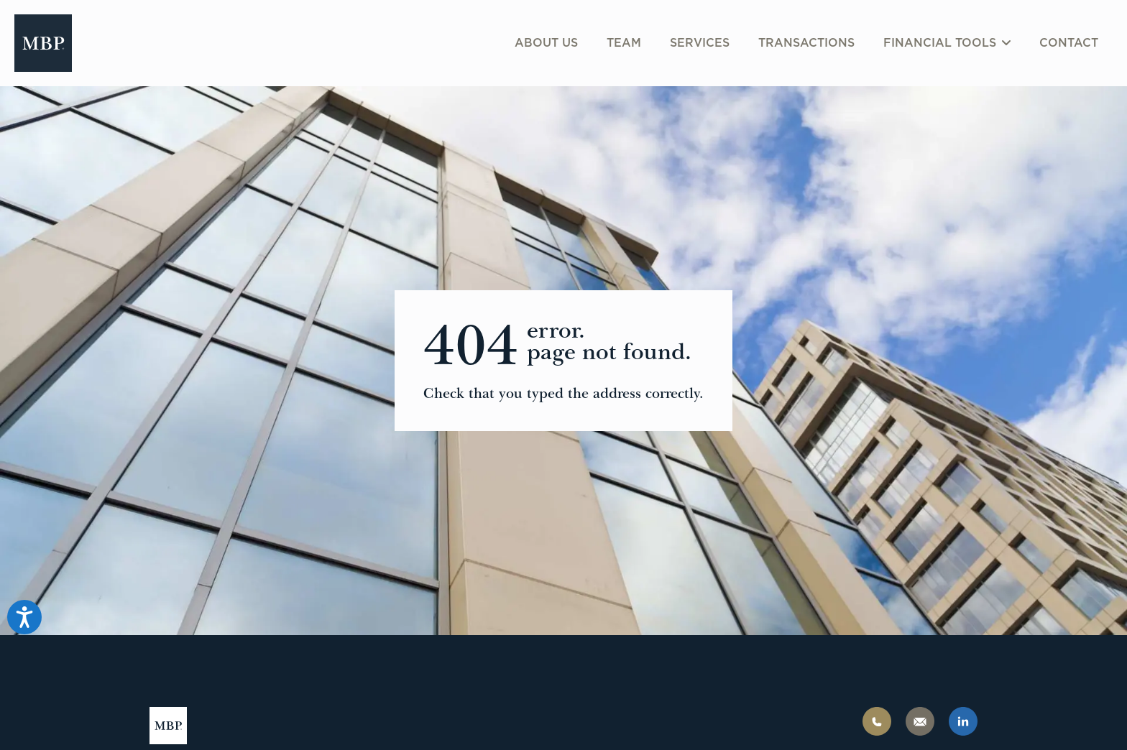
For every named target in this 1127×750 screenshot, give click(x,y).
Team (624, 43)
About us (546, 43)
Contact (1068, 43)
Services (700, 43)
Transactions (806, 43)
